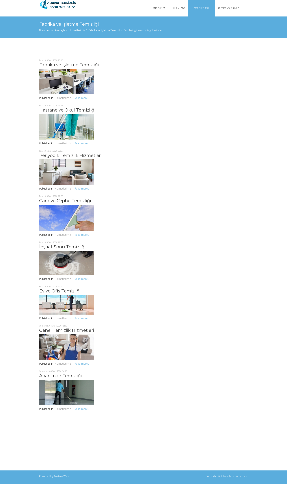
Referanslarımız (228, 8)
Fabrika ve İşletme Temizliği (104, 30)
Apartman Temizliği (60, 375)
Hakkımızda (178, 8)
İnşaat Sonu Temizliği (62, 246)
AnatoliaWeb (61, 476)
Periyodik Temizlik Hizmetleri (70, 155)
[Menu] (246, 8)
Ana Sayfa (159, 8)
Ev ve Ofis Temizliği (60, 291)
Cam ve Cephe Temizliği (65, 200)
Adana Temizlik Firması (234, 476)
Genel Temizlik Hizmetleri (66, 330)
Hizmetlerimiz (200, 8)
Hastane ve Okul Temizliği (67, 110)
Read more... (81, 98)
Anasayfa (60, 30)
